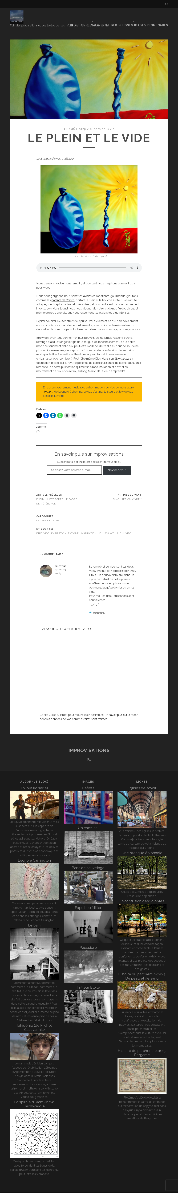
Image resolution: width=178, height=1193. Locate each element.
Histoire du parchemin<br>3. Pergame (142, 1046)
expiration (58, 526)
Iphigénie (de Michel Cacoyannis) (34, 1020)
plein (120, 526)
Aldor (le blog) (107, 14)
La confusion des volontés (142, 894)
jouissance (107, 526)
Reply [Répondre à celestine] (58, 566)
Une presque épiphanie (142, 846)
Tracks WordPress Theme (74, 1189)
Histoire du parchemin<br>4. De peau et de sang (142, 969)
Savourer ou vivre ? (127, 492)
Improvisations (89, 743)
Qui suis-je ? (83, 14)
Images (141, 14)
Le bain (34, 918)
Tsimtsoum (122, 351)
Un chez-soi (88, 821)
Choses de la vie (102, 122)
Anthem (48, 385)
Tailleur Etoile (88, 980)
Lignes (127, 14)
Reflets (88, 781)
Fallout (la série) (34, 781)
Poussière (88, 941)
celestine (60, 559)
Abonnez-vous (117, 463)
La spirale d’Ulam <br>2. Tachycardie (34, 1097)
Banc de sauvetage (88, 861)
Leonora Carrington (34, 853)
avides (87, 289)
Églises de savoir (142, 781)
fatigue (73, 526)
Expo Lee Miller (88, 900)
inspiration (88, 526)
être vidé (43, 526)
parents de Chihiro (63, 293)
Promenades (159, 14)
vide (129, 526)
